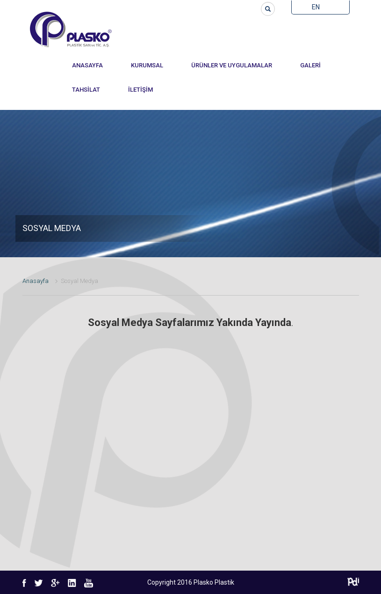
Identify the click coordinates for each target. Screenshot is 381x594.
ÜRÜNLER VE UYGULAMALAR (231, 65)
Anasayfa (35, 280)
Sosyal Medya (79, 280)
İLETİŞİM (140, 89)
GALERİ (310, 65)
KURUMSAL (147, 65)
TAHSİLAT (86, 89)
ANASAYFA (87, 65)
